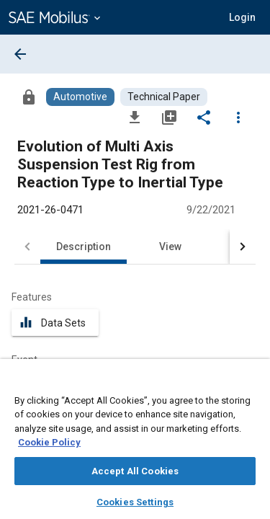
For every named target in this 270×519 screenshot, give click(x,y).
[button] (242, 17)
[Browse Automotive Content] (80, 97)
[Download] (134, 116)
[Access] (28, 96)
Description (83, 246)
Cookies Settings (135, 502)
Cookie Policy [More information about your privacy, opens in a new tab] (49, 442)
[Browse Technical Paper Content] (163, 97)
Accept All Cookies (135, 471)
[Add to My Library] (169, 116)
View (170, 246)
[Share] (203, 116)
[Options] (238, 116)
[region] (135, 443)
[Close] (251, 383)
